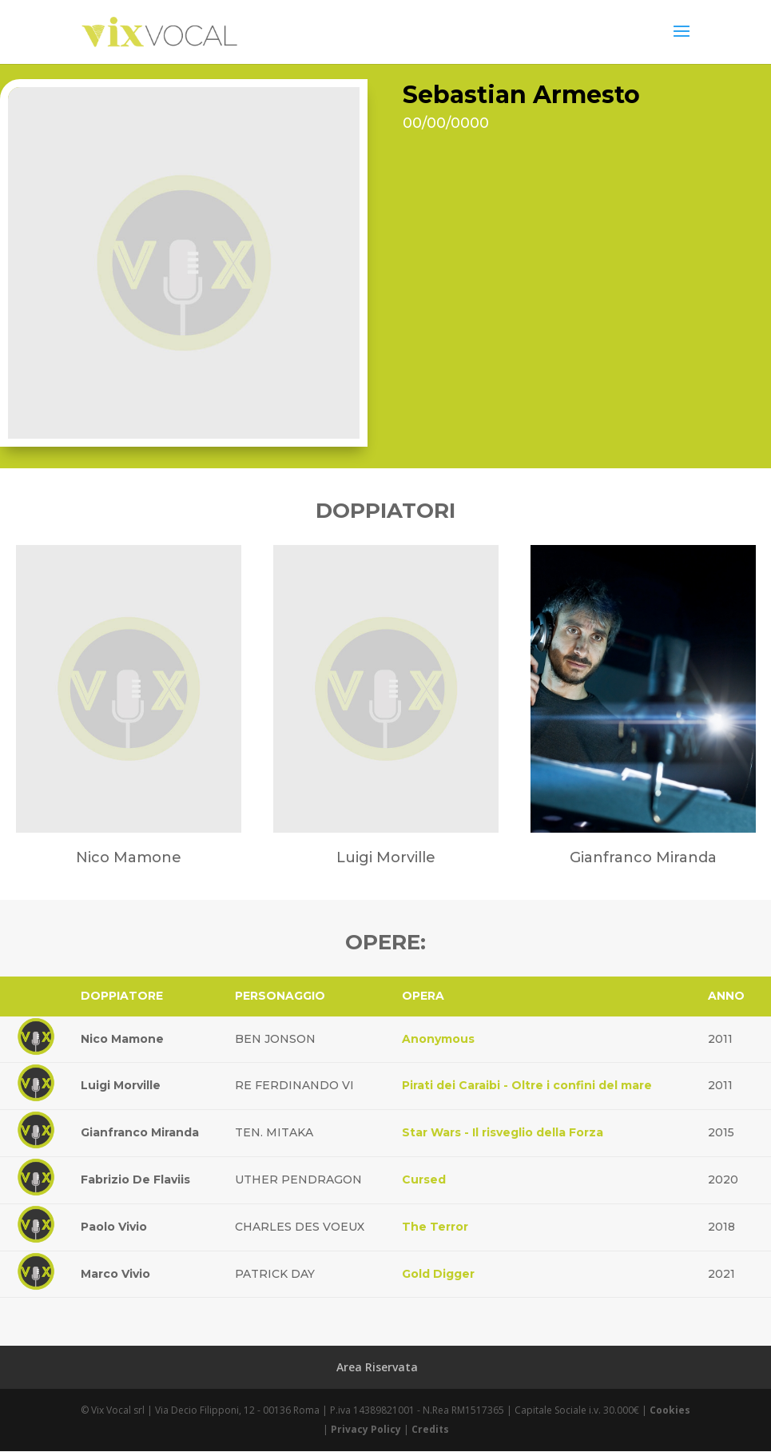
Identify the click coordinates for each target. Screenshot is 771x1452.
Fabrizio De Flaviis (135, 1179)
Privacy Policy (366, 1429)
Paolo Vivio (114, 1226)
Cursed (424, 1179)
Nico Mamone (122, 1039)
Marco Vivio (115, 1274)
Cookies (670, 1410)
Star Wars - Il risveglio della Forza (502, 1132)
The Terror (435, 1226)
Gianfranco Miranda (140, 1132)
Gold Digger (438, 1274)
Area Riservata (377, 1366)
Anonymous (438, 1039)
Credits (430, 1429)
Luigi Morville (121, 1085)
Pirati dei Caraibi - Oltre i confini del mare (527, 1085)
